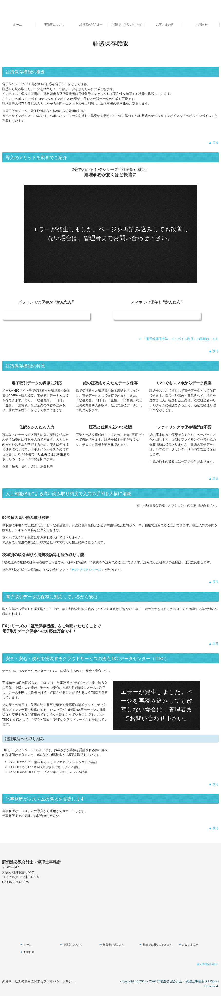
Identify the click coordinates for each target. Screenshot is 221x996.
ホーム (17, 24)
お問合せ (202, 24)
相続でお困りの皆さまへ (128, 24)
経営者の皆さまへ (91, 24)
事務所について (54, 24)
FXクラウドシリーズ (86, 569)
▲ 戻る (213, 142)
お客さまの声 (165, 24)
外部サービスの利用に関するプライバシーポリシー (38, 981)
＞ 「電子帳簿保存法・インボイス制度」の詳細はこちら (179, 339)
